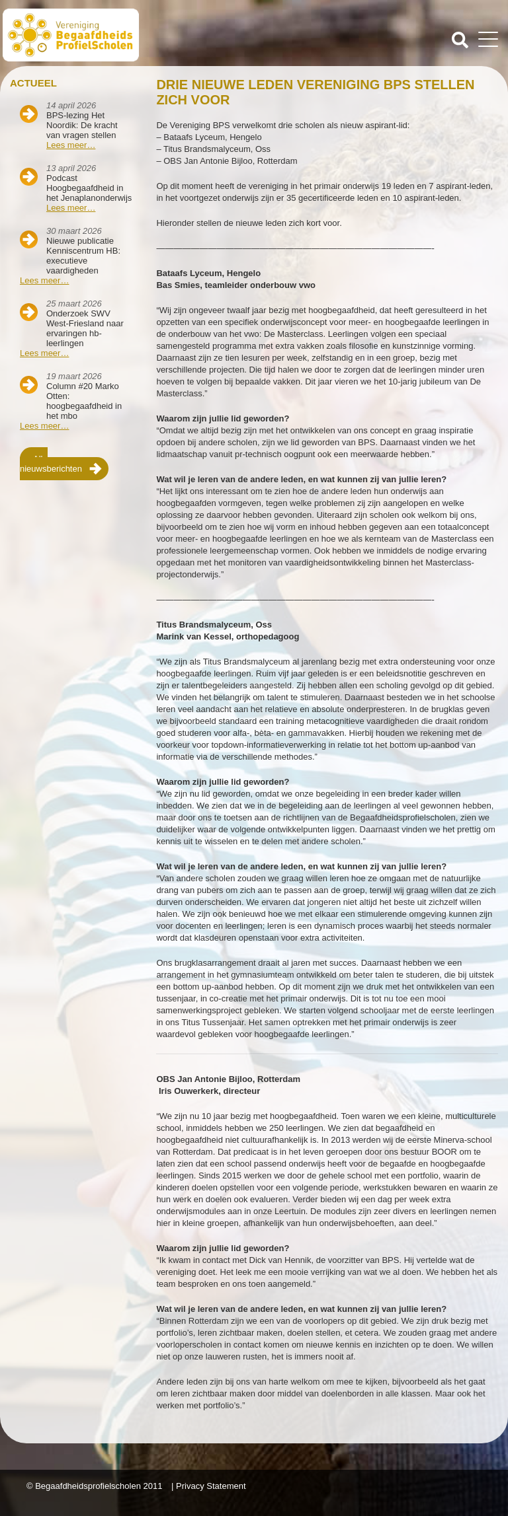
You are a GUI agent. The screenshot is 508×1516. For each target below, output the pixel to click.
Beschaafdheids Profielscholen (130, 35)
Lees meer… (70, 145)
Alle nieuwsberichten (51, 464)
